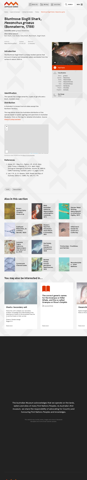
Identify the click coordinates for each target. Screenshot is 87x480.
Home (6, 12)
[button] (6, 126)
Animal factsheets (27, 12)
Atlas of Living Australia (12, 119)
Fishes (37, 12)
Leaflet (31, 153)
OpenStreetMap (35, 153)
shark (7, 189)
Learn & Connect (15, 12)
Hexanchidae (17, 189)
